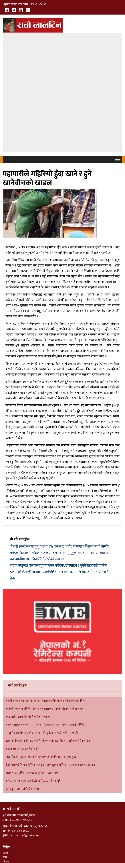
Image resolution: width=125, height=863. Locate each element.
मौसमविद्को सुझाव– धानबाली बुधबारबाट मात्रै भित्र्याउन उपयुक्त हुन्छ (40, 641)
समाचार (7, 764)
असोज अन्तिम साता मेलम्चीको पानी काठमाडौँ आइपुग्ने (33, 665)
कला (5, 738)
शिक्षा (5, 773)
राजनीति (7, 777)
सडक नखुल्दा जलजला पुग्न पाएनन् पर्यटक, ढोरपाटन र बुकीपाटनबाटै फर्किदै (58, 450)
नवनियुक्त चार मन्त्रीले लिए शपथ (22, 673)
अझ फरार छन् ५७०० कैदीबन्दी (21, 633)
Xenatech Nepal (27, 850)
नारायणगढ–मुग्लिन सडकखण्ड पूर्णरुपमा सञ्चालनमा (31, 657)
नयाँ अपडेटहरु (17, 570)
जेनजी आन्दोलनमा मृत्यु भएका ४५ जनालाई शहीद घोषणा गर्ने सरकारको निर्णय (59, 431)
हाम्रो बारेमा (20, 837)
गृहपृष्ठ (6, 837)
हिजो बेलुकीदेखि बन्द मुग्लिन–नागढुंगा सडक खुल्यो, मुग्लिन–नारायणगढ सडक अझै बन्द (50, 649)
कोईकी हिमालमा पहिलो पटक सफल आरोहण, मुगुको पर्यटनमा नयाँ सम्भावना (59, 438)
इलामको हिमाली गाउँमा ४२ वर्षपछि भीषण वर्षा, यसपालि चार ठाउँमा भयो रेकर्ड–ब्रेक (48, 625)
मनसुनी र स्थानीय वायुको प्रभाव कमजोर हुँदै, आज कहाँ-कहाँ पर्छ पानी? (41, 617)
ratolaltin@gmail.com (24, 720)
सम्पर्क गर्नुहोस (38, 837)
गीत (5, 742)
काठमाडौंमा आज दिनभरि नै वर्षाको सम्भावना (38, 444)
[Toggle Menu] (117, 44)
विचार (6, 746)
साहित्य (6, 750)
